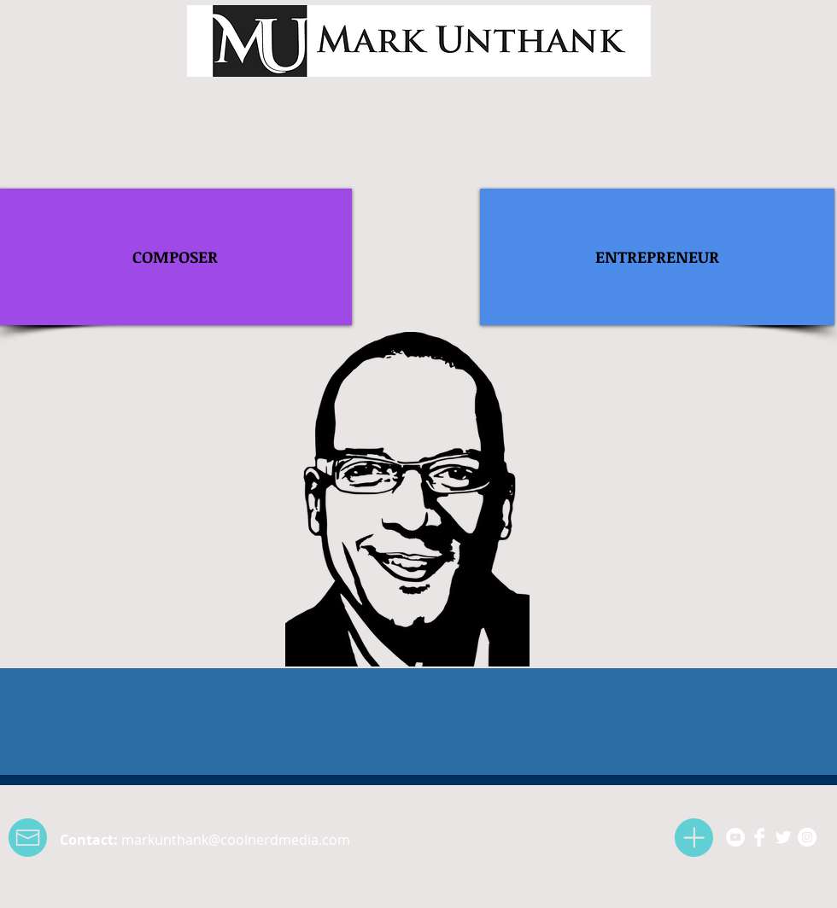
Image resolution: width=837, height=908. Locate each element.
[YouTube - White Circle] (735, 837)
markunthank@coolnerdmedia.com (235, 839)
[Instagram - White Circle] (807, 837)
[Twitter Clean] (783, 837)
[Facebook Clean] (759, 837)
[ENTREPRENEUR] (657, 257)
